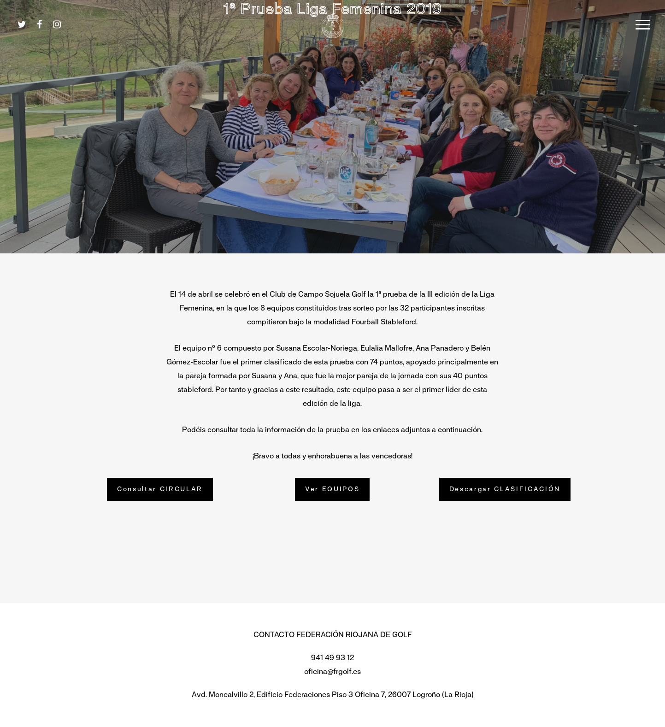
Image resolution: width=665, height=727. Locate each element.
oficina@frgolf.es (332, 671)
